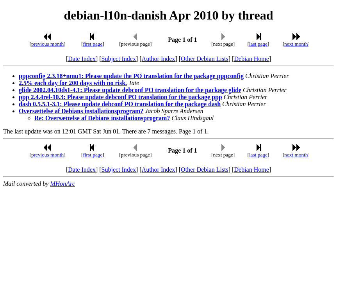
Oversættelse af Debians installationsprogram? (81, 111)
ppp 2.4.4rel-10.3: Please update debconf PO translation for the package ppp (120, 97)
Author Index (158, 58)
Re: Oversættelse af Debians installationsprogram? (102, 118)
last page (258, 44)
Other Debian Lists (204, 58)
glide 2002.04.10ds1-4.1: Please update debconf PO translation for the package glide (130, 90)
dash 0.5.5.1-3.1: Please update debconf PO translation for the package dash (120, 104)
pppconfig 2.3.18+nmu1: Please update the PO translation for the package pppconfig (131, 76)
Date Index (82, 58)
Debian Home (251, 58)
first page (92, 44)
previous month (47, 44)
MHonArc (62, 183)
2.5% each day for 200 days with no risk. (73, 83)
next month (296, 44)
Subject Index (119, 58)
